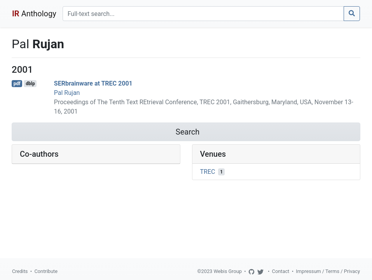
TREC (207, 171)
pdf (17, 83)
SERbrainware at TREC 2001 (93, 83)
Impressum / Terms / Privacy (328, 271)
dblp (30, 83)
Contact (281, 271)
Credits (20, 271)
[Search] (203, 13)
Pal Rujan (67, 92)
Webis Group (227, 271)
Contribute (46, 271)
